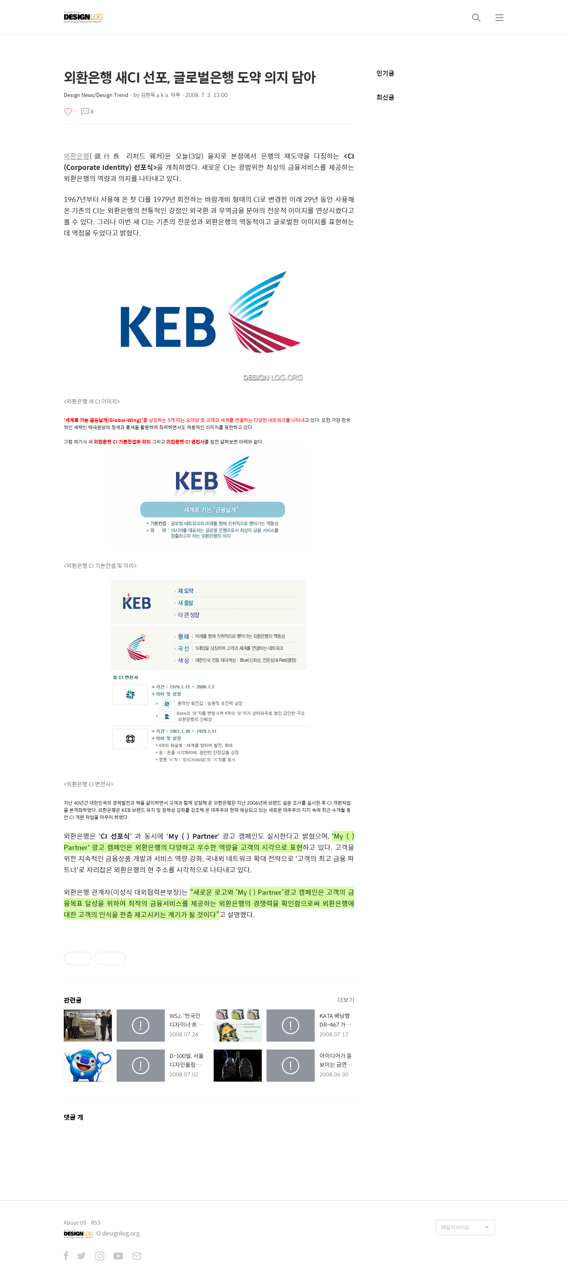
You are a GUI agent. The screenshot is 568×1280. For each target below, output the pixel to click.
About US (75, 1222)
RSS (96, 1222)
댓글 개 (73, 1117)
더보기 (346, 999)
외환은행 (76, 156)
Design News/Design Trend (96, 95)
